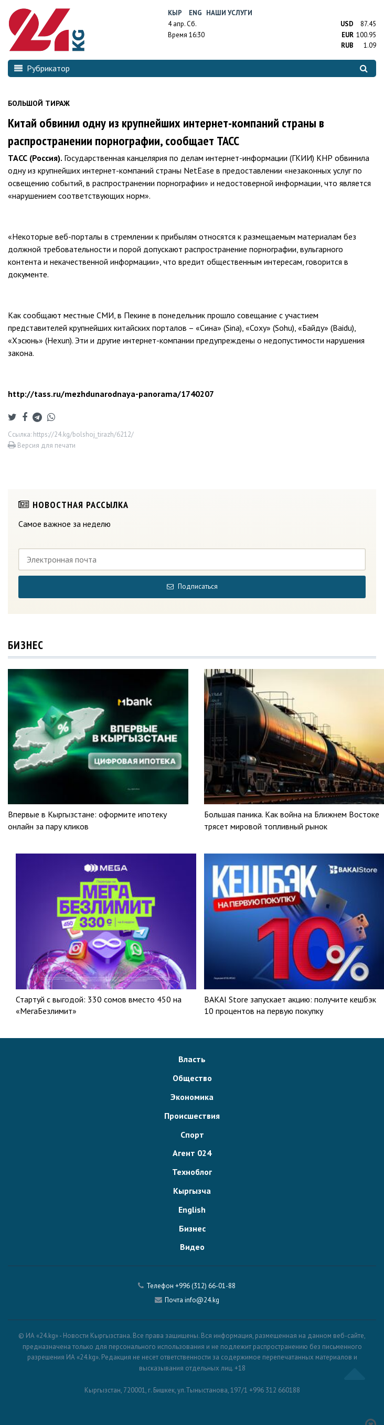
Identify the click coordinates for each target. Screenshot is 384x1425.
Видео (192, 1247)
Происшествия (192, 1115)
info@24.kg (202, 1300)
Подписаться (192, 586)
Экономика (192, 1097)
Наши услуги (229, 12)
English (192, 1209)
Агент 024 (192, 1153)
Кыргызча (192, 1190)
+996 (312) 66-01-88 (205, 1285)
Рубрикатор (42, 68)
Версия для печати (42, 445)
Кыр (175, 12)
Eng (195, 12)
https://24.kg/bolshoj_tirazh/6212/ (83, 434)
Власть (192, 1059)
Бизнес (192, 1228)
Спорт (192, 1134)
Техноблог (192, 1172)
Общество (192, 1078)
